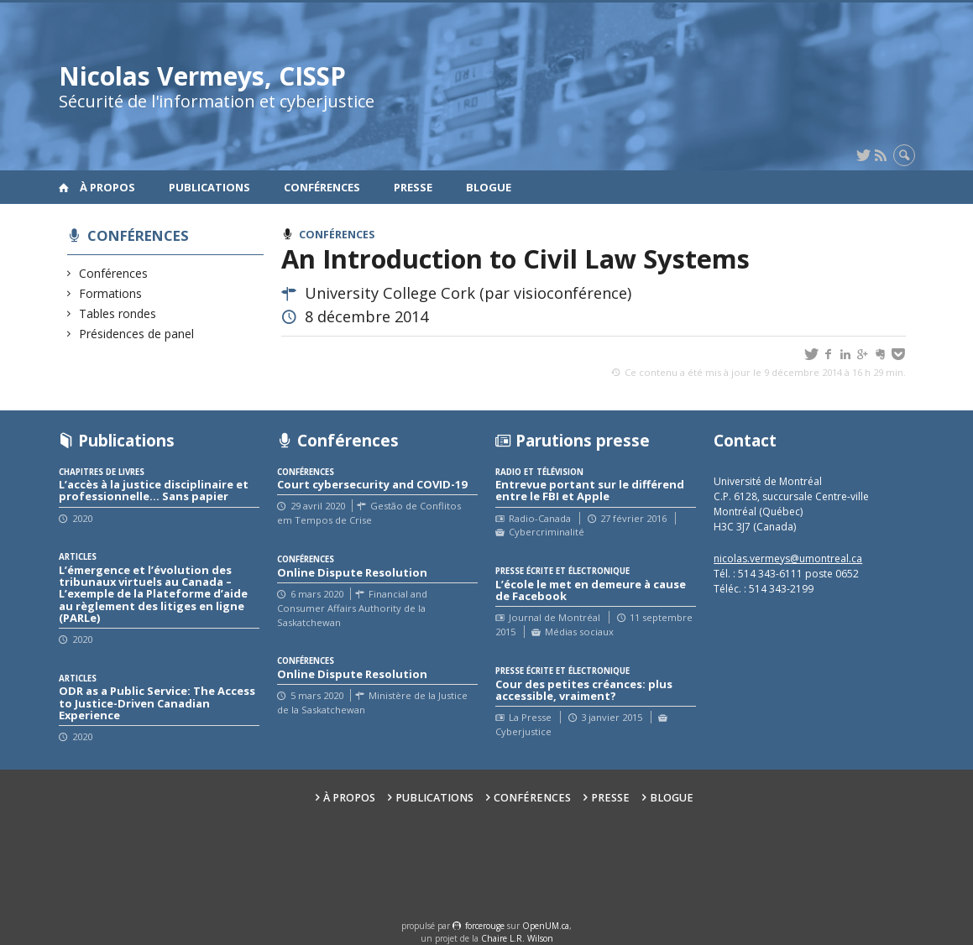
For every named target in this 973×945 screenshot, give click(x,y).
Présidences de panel (137, 334)
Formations (111, 293)
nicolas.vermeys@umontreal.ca (788, 558)
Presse (413, 187)
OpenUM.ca (545, 926)
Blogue (488, 187)
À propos (107, 187)
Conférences (322, 187)
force (485, 926)
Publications (209, 187)
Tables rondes (118, 313)
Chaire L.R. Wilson (517, 938)
